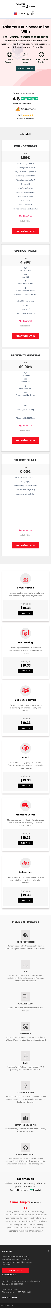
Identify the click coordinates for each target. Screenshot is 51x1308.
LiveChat (25, 216)
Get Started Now (25, 68)
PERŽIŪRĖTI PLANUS (25, 231)
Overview (25, 613)
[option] (25, 1218)
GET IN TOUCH (15, 1270)
